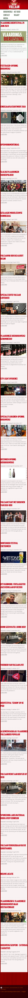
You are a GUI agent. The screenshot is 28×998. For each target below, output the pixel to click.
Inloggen (24, 991)
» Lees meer (4, 55)
